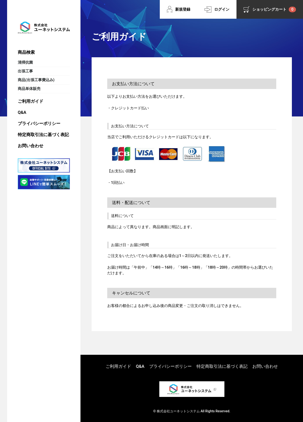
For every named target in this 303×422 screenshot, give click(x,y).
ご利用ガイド (30, 101)
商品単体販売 (29, 88)
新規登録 (182, 9)
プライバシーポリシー (39, 123)
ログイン (221, 9)
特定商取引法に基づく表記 (43, 134)
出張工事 (25, 71)
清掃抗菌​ (25, 62)
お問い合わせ (30, 145)
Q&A (22, 112)
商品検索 (26, 52)
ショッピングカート (274, 9)
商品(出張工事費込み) (36, 80)
